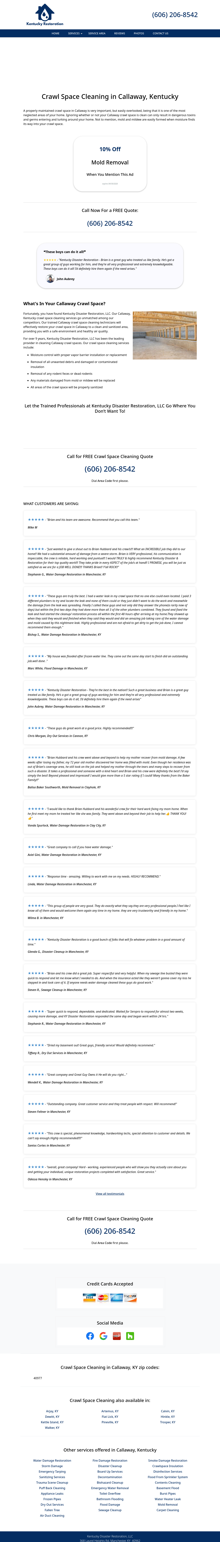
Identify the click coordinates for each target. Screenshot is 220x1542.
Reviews (119, 33)
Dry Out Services (52, 1465)
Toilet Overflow (110, 1454)
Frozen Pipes (52, 1459)
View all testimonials (110, 1154)
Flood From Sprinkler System (168, 1437)
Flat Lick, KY (110, 1377)
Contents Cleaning (168, 1443)
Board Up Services (110, 1432)
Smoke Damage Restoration (167, 1421)
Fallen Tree (52, 1470)
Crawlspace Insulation (167, 1426)
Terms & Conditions (121, 1527)
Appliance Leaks (52, 1454)
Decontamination (110, 1437)
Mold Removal (168, 1465)
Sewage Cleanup (110, 1470)
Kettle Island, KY (52, 1382)
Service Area (96, 33)
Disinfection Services (167, 1432)
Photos (139, 33)
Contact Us (160, 33)
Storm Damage (52, 1426)
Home (55, 33)
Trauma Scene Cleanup (52, 1443)
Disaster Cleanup (110, 1426)
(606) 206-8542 (175, 15)
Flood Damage (110, 1465)
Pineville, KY (110, 1382)
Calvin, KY (167, 1371)
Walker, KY (52, 1388)
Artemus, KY (110, 1371)
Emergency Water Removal (110, 1448)
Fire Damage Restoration (110, 1421)
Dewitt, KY (52, 1377)
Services (75, 34)
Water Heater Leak (168, 1459)
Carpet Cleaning (168, 1470)
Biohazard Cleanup (110, 1443)
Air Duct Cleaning (52, 1476)
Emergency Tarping (52, 1432)
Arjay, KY (52, 1371)
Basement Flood (168, 1448)
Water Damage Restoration (52, 1421)
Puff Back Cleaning (52, 1448)
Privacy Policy (94, 1527)
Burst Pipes (168, 1454)
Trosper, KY (168, 1382)
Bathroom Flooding (110, 1459)
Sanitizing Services (52, 1437)
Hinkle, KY (168, 1377)
